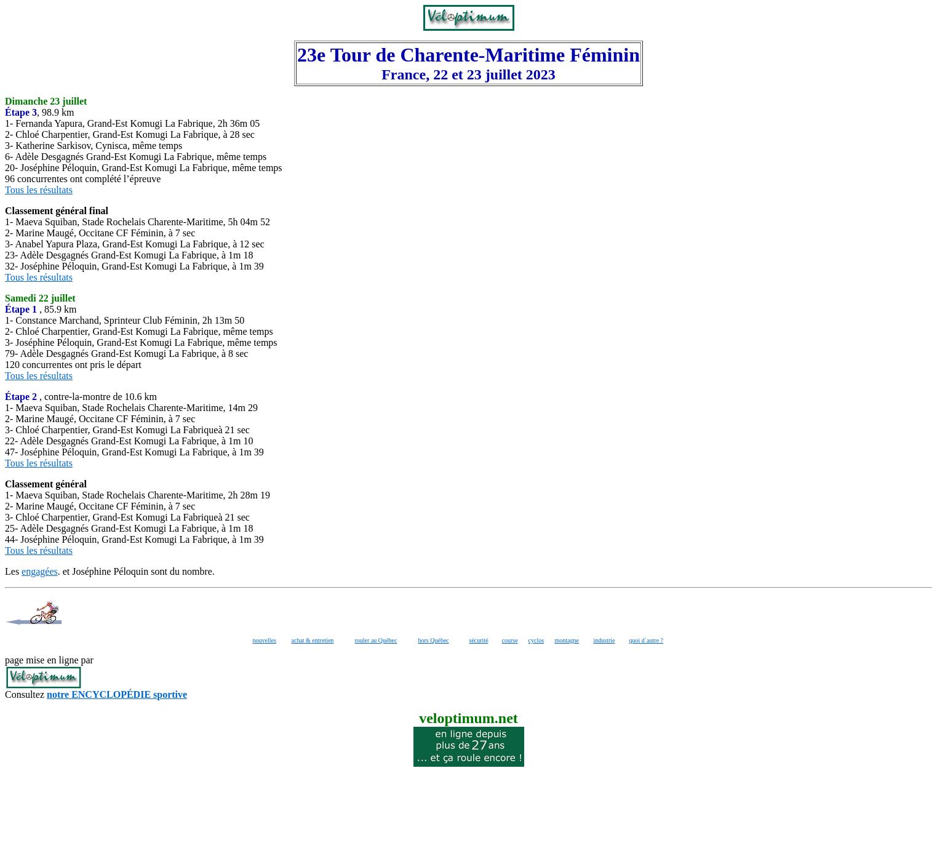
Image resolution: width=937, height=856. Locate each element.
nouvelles (264, 640)
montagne (567, 640)
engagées (40, 571)
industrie (604, 640)
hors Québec (433, 640)
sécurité (478, 640)
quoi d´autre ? (646, 640)
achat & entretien (313, 640)
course (510, 640)
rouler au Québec (376, 640)
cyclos (536, 640)
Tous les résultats (39, 190)
